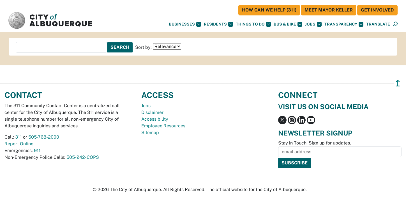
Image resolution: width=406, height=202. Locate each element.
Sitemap (150, 132)
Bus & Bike (288, 24)
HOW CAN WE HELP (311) (269, 10)
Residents (218, 24)
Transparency (343, 24)
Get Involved (377, 10)
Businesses (185, 24)
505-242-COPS (82, 157)
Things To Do (253, 24)
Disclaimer (152, 112)
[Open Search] (395, 24)
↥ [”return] (398, 83)
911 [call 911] (37, 150)
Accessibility (154, 119)
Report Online (18, 143)
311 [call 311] (18, 137)
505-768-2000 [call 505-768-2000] (43, 137)
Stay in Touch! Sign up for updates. (314, 143)
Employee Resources (163, 125)
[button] (378, 24)
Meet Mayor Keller (328, 10)
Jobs (313, 24)
